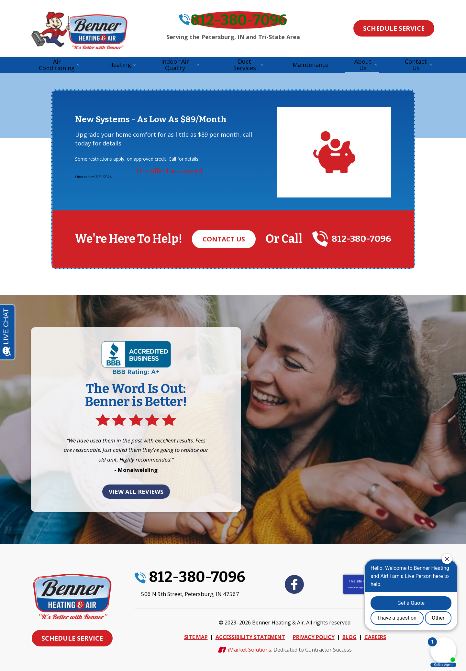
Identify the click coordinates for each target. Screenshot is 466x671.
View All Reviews (136, 494)
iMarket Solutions (249, 646)
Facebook (294, 585)
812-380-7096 (239, 23)
